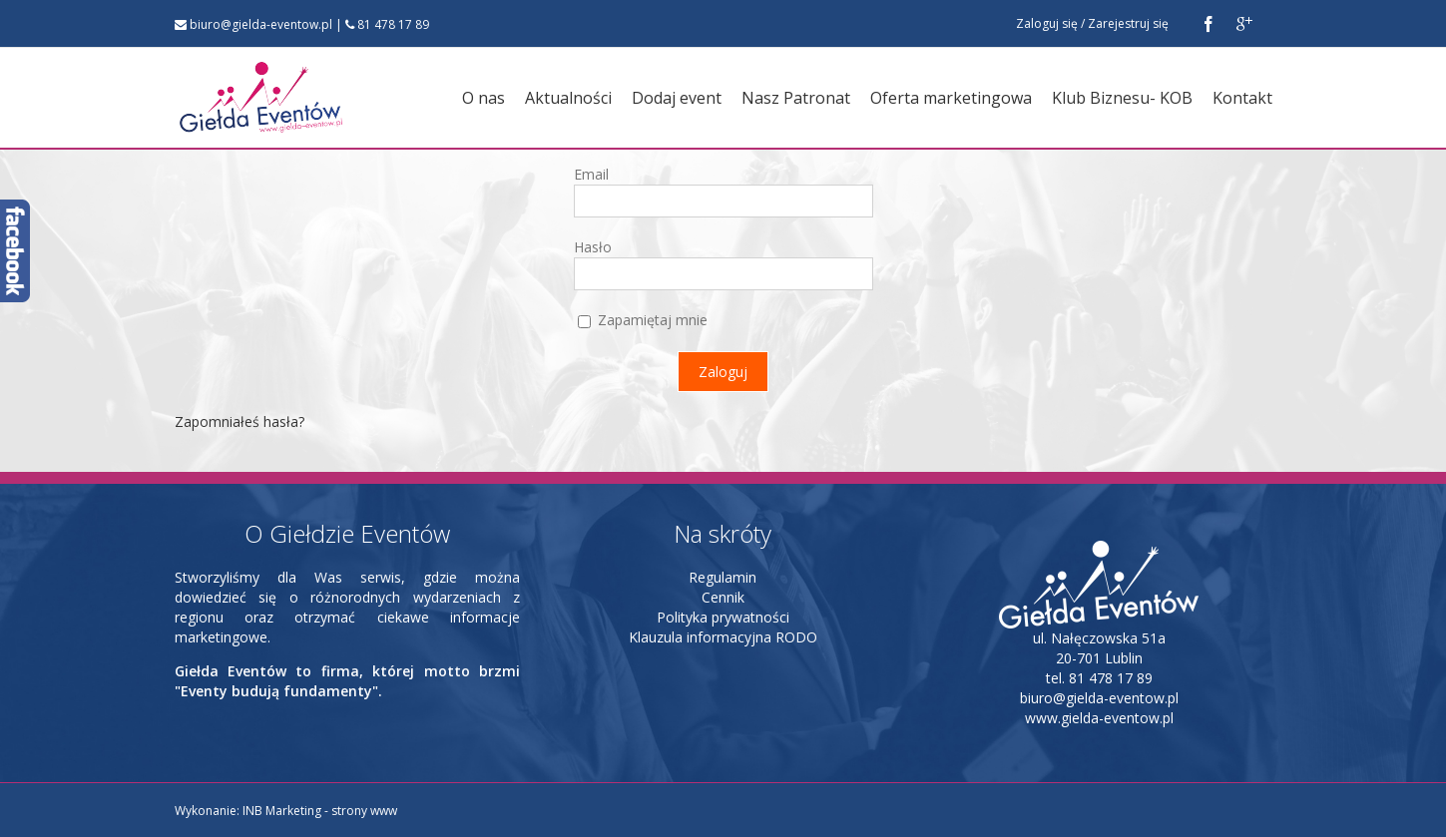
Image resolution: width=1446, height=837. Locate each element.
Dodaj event (677, 98)
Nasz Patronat (795, 98)
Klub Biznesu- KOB (1122, 98)
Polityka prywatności (723, 617)
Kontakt (1242, 98)
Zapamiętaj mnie (643, 319)
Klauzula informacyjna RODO (723, 637)
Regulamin (722, 577)
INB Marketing (281, 810)
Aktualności (568, 98)
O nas (483, 98)
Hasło (593, 246)
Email (591, 174)
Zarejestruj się (1128, 23)
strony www (364, 810)
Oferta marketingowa (951, 98)
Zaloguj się (1047, 23)
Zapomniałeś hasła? (239, 421)
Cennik (723, 597)
